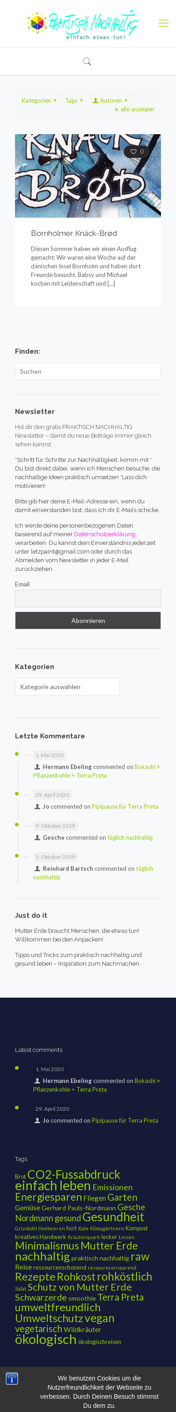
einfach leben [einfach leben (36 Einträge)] (53, 1185)
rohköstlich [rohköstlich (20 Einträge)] (124, 1276)
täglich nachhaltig (130, 837)
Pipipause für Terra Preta (125, 806)
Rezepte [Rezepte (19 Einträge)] (35, 1276)
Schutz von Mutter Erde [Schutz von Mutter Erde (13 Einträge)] (80, 1287)
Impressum (56, 1385)
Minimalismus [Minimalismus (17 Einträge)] (47, 1245)
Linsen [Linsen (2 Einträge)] (127, 1237)
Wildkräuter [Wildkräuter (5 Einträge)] (82, 1329)
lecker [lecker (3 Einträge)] (109, 1237)
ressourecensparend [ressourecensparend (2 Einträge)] (112, 1268)
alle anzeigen (133, 109)
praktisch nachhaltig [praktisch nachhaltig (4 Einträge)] (100, 1258)
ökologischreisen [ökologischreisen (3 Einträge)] (99, 1342)
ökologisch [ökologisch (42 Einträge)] (46, 1339)
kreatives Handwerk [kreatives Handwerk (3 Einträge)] (40, 1237)
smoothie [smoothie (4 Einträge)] (82, 1298)
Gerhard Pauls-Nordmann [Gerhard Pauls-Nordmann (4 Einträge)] (78, 1208)
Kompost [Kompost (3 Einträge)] (137, 1228)
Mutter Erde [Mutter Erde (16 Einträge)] (109, 1245)
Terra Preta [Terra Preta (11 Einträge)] (120, 1297)
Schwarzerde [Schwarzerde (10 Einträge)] (41, 1297)
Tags (75, 100)
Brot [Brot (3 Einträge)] (20, 1176)
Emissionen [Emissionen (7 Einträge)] (112, 1187)
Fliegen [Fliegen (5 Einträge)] (94, 1198)
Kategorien (40, 100)
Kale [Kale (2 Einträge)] (83, 1228)
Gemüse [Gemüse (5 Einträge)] (27, 1207)
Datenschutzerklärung (105, 1385)
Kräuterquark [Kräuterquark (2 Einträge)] (84, 1237)
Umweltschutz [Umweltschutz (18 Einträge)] (49, 1318)
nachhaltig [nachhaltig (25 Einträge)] (42, 1256)
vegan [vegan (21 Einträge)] (100, 1317)
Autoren (110, 100)
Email (22, 584)
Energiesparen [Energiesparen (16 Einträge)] (48, 1196)
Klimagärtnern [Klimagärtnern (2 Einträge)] (107, 1228)
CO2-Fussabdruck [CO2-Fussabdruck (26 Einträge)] (74, 1174)
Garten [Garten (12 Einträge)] (122, 1197)
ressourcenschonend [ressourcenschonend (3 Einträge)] (59, 1267)
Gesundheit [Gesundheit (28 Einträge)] (113, 1216)
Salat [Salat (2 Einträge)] (20, 1289)
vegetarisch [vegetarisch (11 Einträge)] (38, 1328)
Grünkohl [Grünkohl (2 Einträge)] (26, 1228)
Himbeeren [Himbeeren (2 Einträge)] (51, 1228)
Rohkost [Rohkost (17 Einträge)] (76, 1276)
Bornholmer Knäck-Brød (74, 233)
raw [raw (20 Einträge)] (140, 1256)
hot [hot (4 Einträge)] (71, 1228)
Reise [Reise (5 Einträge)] (23, 1267)
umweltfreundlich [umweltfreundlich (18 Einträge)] (58, 1307)
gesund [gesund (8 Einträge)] (68, 1218)
